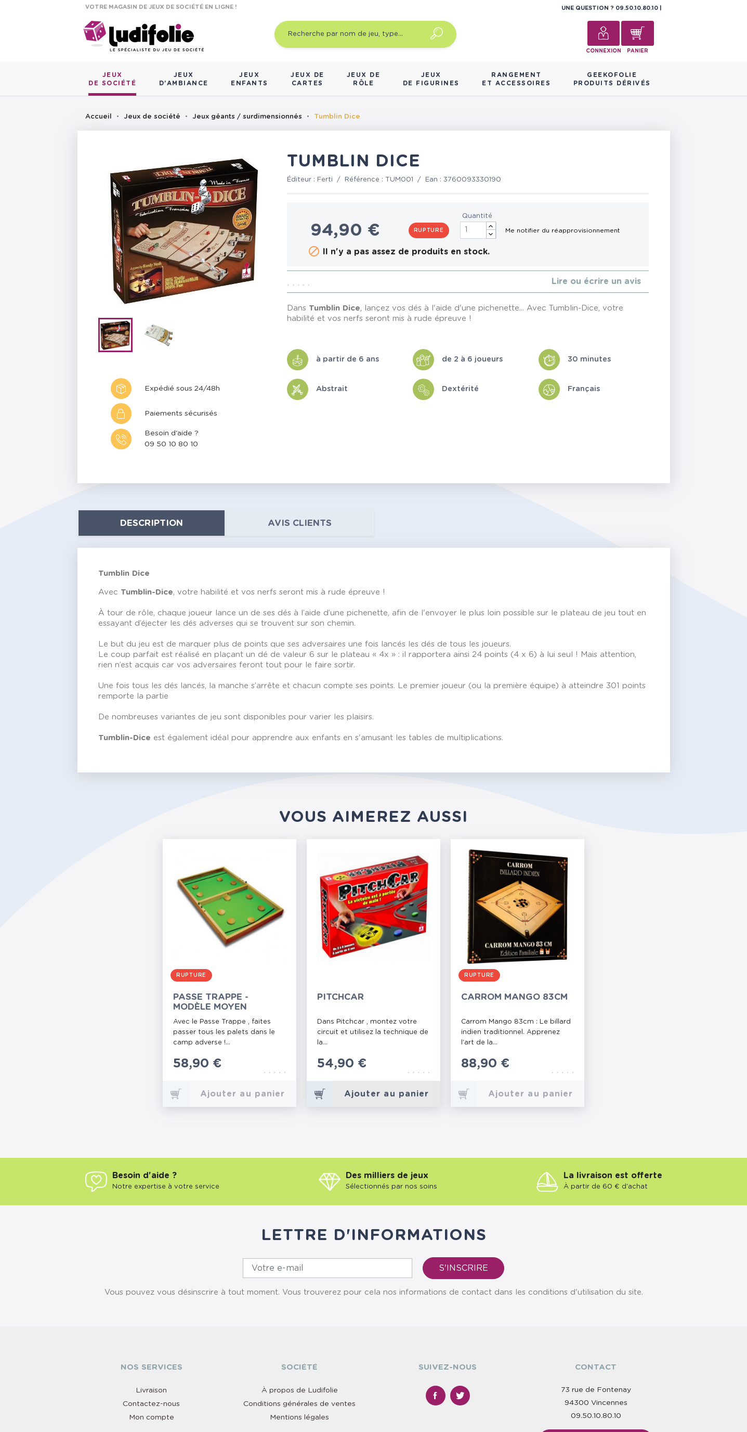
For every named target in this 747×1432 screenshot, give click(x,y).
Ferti (325, 179)
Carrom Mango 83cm (514, 996)
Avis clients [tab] (300, 523)
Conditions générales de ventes (299, 1404)
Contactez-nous (151, 1404)
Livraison (151, 1390)
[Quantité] (478, 230)
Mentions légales (299, 1417)
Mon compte (151, 1417)
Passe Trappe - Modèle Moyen (210, 1001)
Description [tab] (151, 523)
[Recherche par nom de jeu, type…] (365, 34)
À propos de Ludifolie (299, 1390)
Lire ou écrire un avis (596, 281)
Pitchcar (340, 996)
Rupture (429, 230)
